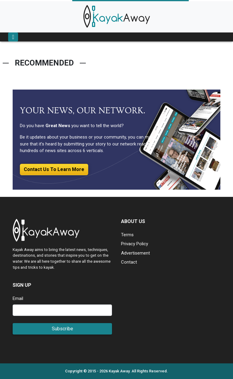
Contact (129, 262)
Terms (127, 234)
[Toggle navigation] (13, 36)
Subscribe (62, 329)
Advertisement (135, 253)
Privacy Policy (134, 243)
